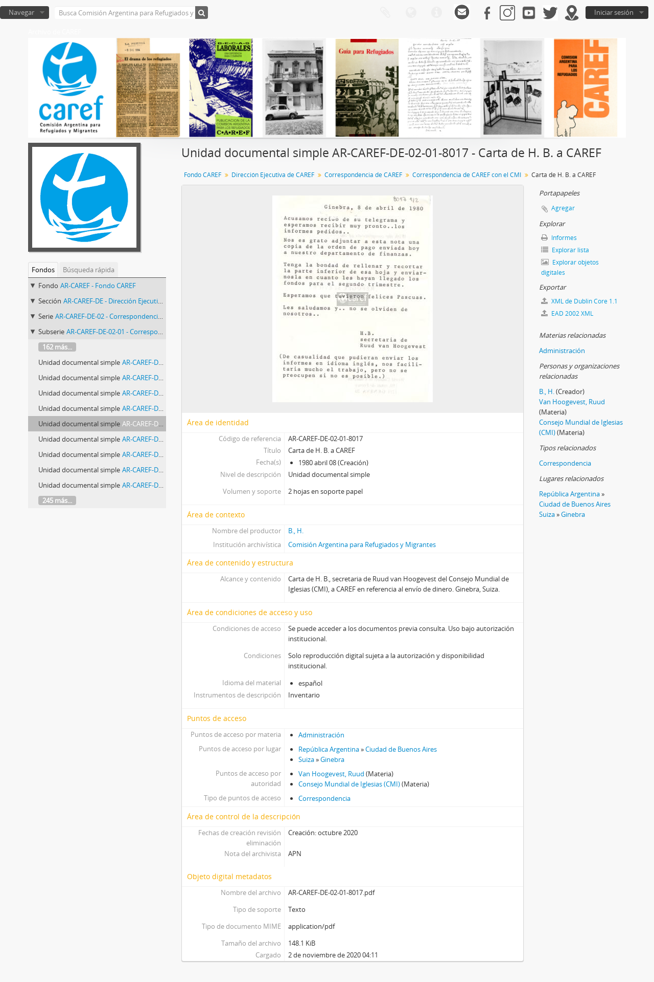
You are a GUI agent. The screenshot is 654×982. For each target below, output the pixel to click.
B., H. (295, 530)
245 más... (57, 500)
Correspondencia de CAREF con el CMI (466, 174)
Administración (321, 734)
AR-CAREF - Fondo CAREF (98, 285)
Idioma (411, 13)
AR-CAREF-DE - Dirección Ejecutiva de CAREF (129, 300)
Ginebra (332, 759)
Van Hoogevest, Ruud (331, 773)
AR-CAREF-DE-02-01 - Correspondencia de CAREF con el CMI (155, 331)
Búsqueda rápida (88, 269)
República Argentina (328, 749)
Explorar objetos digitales (570, 267)
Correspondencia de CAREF (363, 174)
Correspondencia (324, 798)
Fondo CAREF (202, 174)
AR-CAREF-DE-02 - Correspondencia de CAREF (123, 316)
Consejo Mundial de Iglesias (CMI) (349, 784)
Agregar (563, 208)
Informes (559, 237)
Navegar (21, 12)
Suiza (306, 759)
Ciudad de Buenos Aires (401, 749)
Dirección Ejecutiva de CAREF (272, 174)
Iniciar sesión (614, 12)
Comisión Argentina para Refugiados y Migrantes (362, 544)
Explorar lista (565, 250)
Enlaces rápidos (436, 13)
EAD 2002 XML (567, 313)
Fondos (43, 269)
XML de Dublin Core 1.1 (579, 301)
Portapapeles (385, 13)
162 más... (57, 347)
